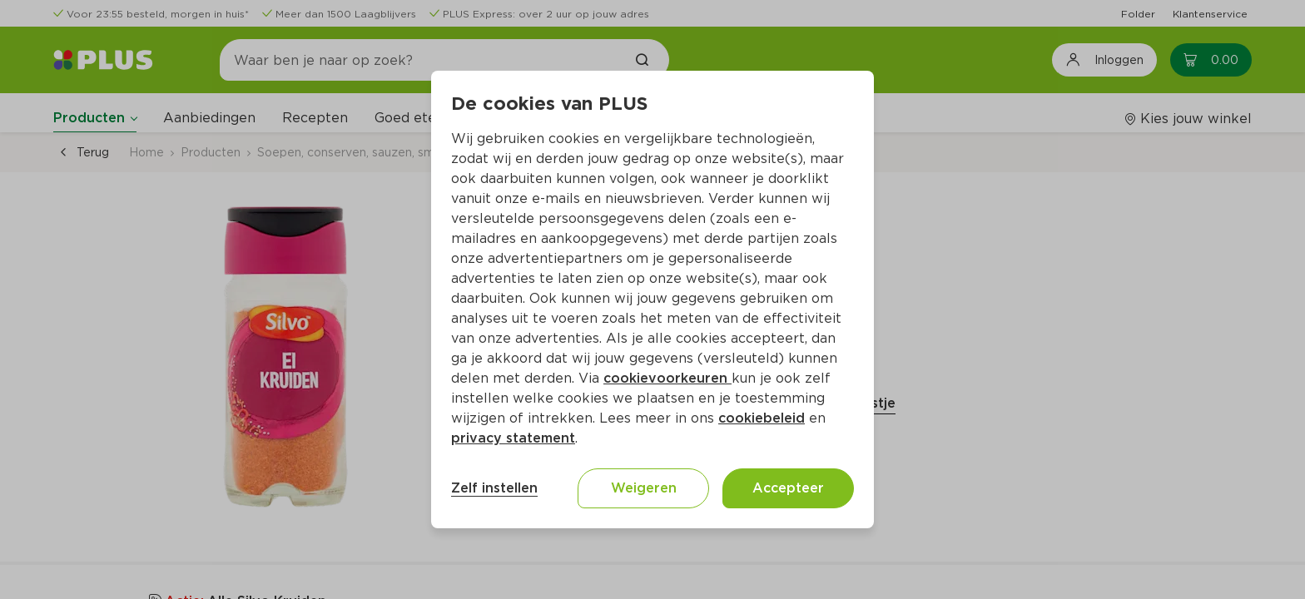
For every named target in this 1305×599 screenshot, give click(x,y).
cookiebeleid (761, 418)
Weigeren (644, 488)
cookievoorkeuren (667, 378)
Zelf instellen (494, 488)
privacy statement (513, 438)
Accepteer (788, 488)
